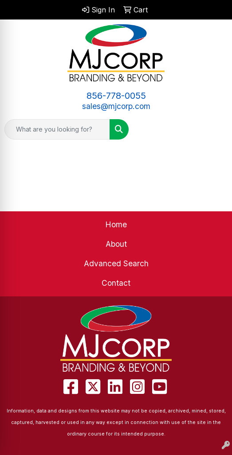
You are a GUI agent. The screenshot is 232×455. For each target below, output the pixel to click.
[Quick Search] (57, 129)
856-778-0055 (116, 95)
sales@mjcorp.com (116, 106)
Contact (116, 283)
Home (116, 224)
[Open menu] (214, 129)
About (116, 244)
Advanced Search (116, 263)
